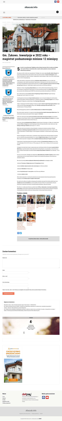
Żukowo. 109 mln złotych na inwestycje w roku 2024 (40, 205)
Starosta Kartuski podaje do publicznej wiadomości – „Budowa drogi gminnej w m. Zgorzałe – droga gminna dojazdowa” (8, 101)
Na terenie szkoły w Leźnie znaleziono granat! (28, 17)
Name (3, 269)
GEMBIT (40, 417)
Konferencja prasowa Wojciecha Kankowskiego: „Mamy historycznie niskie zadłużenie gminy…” (23, 309)
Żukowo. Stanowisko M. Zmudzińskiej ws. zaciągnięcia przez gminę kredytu (50, 206)
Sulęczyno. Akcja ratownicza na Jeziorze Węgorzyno (17, 306)
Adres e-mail (4, 275)
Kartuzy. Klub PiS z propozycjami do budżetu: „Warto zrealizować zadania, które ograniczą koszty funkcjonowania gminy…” (21, 225)
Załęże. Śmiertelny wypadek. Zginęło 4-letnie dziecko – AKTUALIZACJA (23, 303)
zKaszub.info (31, 409)
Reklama (4, 397)
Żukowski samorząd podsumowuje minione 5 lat (21, 206)
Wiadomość (4, 256)
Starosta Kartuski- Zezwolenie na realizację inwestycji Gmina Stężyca (8, 118)
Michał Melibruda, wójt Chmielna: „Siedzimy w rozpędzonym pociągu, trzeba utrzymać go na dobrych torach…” (31, 207)
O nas (3, 395)
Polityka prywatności (6, 402)
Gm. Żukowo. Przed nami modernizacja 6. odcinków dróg (31, 223)
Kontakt (3, 398)
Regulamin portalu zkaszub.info (25, 412)
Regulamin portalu (5, 400)
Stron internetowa (5, 281)
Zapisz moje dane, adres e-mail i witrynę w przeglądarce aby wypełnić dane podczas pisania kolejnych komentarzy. (24, 288)
